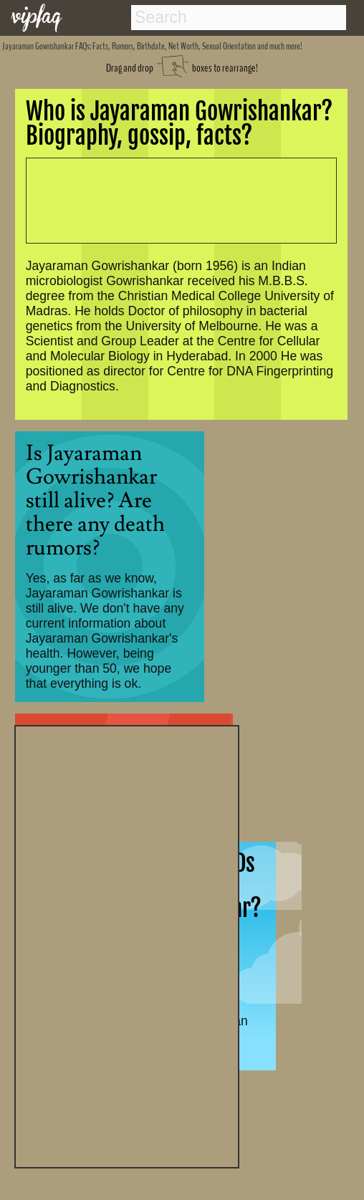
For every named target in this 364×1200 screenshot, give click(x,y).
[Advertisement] (126, 945)
